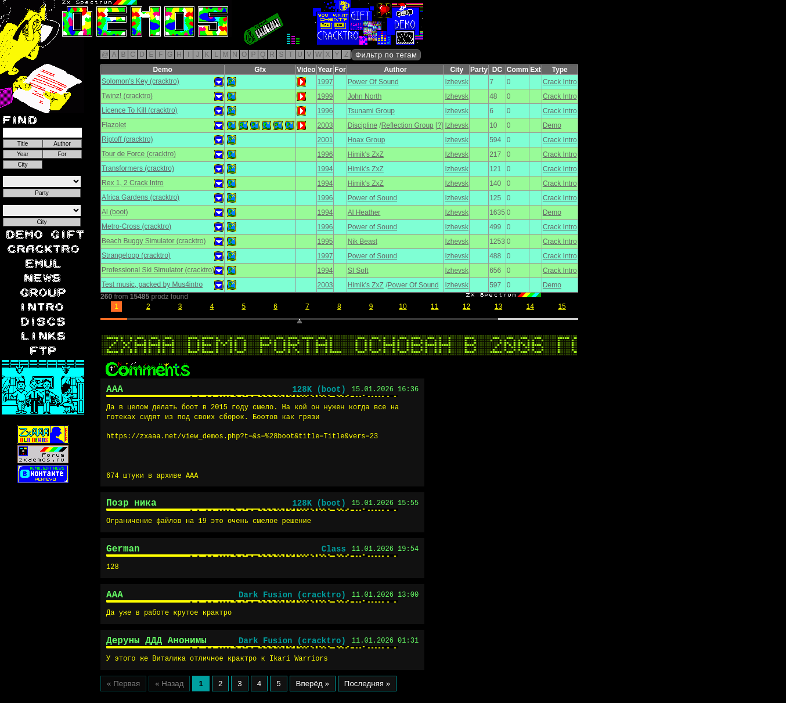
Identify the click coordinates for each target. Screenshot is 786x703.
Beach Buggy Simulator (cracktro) (153, 241)
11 (434, 306)
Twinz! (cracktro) (127, 96)
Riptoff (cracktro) (127, 139)
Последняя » (367, 695)
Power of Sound (372, 198)
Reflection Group (407, 125)
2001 (325, 140)
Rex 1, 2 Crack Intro (133, 183)
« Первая (123, 695)
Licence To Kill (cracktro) (140, 110)
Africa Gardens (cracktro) (140, 197)
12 (466, 306)
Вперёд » (312, 695)
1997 (325, 82)
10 (402, 306)
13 (498, 306)
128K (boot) (318, 390)
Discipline (362, 125)
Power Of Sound (373, 82)
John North (365, 96)
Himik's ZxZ (366, 154)
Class (334, 555)
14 (530, 306)
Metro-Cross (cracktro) (136, 226)
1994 (325, 169)
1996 (325, 111)
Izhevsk (456, 82)
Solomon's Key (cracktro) (140, 81)
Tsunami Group (371, 111)
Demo (552, 125)
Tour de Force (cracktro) (139, 154)
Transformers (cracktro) (138, 168)
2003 (325, 125)
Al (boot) (115, 212)
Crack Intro (560, 82)
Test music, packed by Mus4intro (152, 284)
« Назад (169, 695)
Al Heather (364, 212)
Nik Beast (362, 241)
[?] (439, 125)
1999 (325, 96)
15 (561, 306)
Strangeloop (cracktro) (136, 255)
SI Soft (358, 270)
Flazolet (114, 125)
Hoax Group (366, 140)
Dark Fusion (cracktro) (292, 602)
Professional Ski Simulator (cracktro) (158, 270)
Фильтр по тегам (386, 55)
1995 (325, 241)
